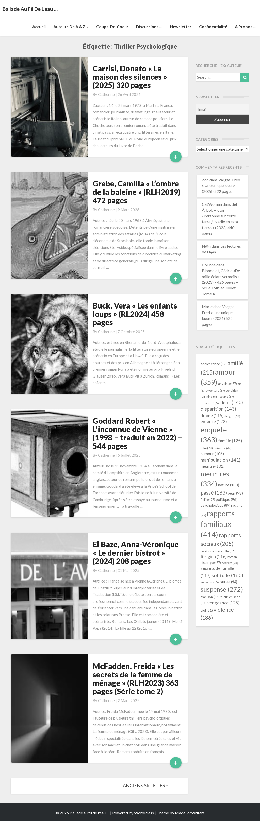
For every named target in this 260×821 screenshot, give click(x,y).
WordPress (144, 812)
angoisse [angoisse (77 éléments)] (227, 384)
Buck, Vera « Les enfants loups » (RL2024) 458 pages (135, 314)
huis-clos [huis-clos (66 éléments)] (222, 448)
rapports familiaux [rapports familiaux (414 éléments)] (218, 524)
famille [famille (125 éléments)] (230, 440)
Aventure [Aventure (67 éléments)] (215, 390)
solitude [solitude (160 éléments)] (227, 575)
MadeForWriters (190, 812)
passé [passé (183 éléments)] (214, 492)
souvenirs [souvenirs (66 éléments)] (210, 582)
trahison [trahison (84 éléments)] (210, 597)
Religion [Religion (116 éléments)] (214, 556)
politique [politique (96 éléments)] (226, 499)
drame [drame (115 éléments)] (212, 415)
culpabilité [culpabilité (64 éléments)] (210, 403)
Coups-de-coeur (112, 26)
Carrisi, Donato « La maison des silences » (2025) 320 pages (130, 77)
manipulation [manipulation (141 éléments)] (220, 460)
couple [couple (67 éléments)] (226, 396)
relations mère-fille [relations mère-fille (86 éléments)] (218, 551)
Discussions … (149, 26)
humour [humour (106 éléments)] (212, 453)
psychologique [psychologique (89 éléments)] (215, 505)
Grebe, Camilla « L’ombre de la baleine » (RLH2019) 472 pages (136, 192)
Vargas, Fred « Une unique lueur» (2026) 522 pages (221, 185)
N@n (206, 246)
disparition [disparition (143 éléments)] (218, 409)
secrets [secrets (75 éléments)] (230, 563)
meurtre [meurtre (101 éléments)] (212, 466)
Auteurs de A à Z (71, 26)
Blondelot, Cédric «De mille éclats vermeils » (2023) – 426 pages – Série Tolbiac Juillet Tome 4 (221, 282)
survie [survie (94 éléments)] (228, 582)
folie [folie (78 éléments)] (207, 448)
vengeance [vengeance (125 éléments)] (223, 602)
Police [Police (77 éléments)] (208, 500)
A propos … (245, 26)
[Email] (223, 109)
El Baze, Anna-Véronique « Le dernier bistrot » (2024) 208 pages (136, 553)
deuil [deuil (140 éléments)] (231, 402)
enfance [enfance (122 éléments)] (214, 421)
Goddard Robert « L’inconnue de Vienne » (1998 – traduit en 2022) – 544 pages (137, 433)
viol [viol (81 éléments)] (207, 610)
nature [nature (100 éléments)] (228, 485)
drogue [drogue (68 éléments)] (232, 416)
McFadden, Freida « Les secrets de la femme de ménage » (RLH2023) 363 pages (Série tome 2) (135, 678)
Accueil (39, 26)
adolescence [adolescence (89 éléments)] (214, 364)
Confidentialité (213, 26)
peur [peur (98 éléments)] (235, 493)
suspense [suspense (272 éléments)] (222, 589)
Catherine (106, 94)
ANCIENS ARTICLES (145, 785)
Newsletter (180, 26)
